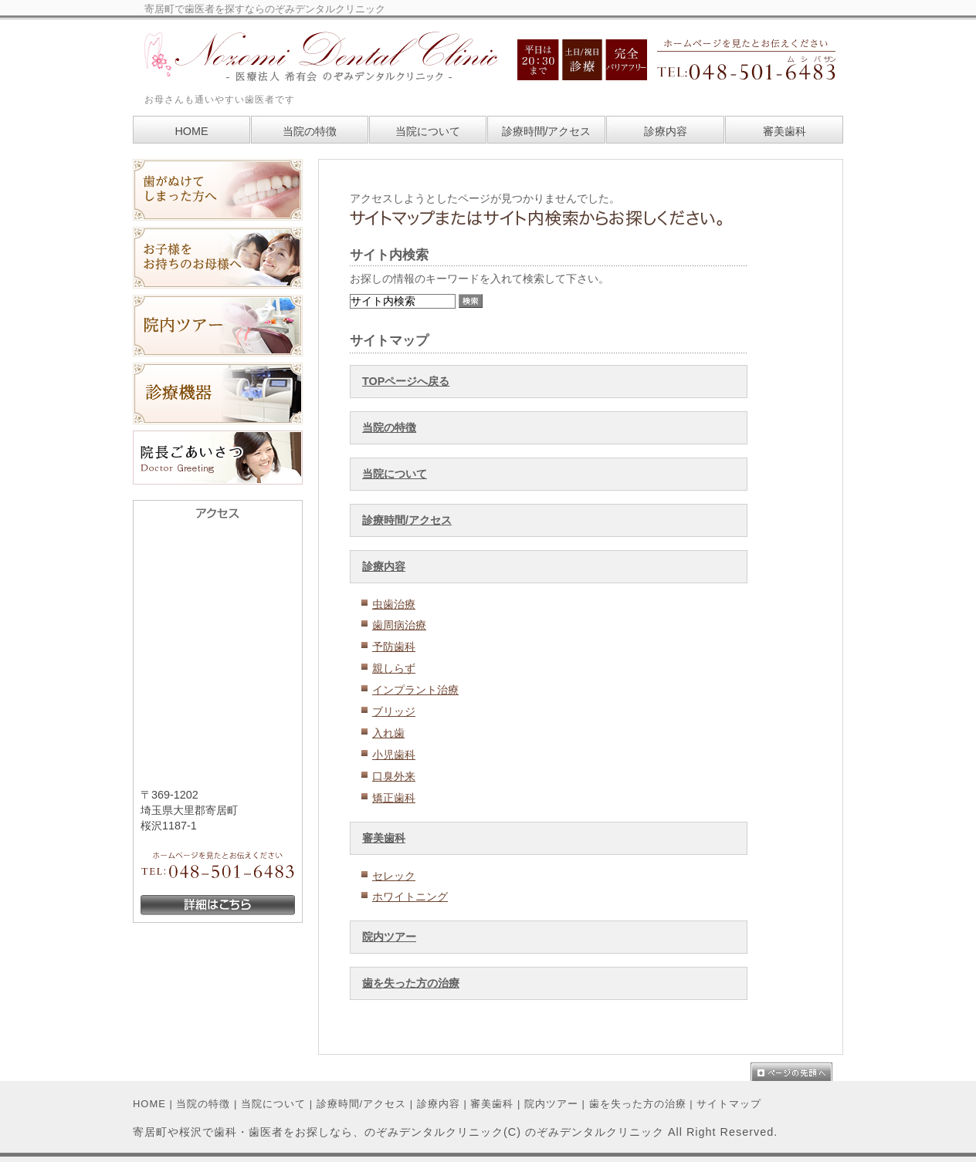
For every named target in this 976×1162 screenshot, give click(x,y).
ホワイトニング (410, 896)
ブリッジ (393, 711)
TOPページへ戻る (405, 381)
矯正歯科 (393, 798)
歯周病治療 (399, 625)
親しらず (393, 668)
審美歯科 (383, 838)
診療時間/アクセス (407, 520)
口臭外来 (393, 776)
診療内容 (383, 566)
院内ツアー (389, 937)
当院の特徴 (389, 427)
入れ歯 (388, 733)
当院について (394, 474)
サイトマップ (728, 1104)
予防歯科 (393, 646)
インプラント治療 (415, 690)
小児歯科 (393, 754)
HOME (149, 1104)
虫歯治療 (393, 604)
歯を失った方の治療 (410, 983)
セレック (393, 876)
